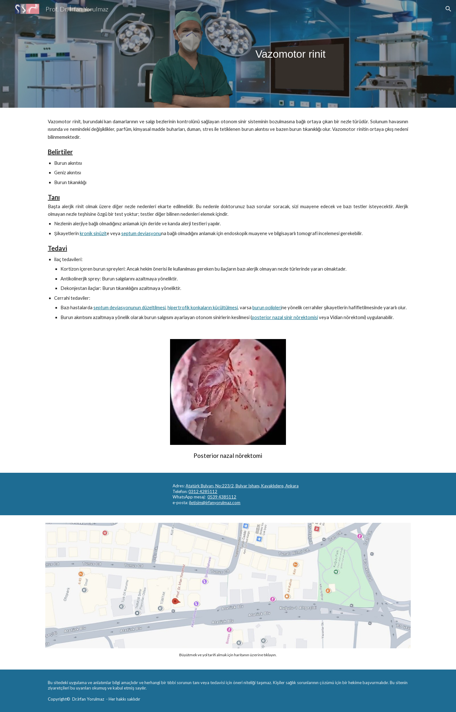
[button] (448, 8)
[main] (290, 54)
